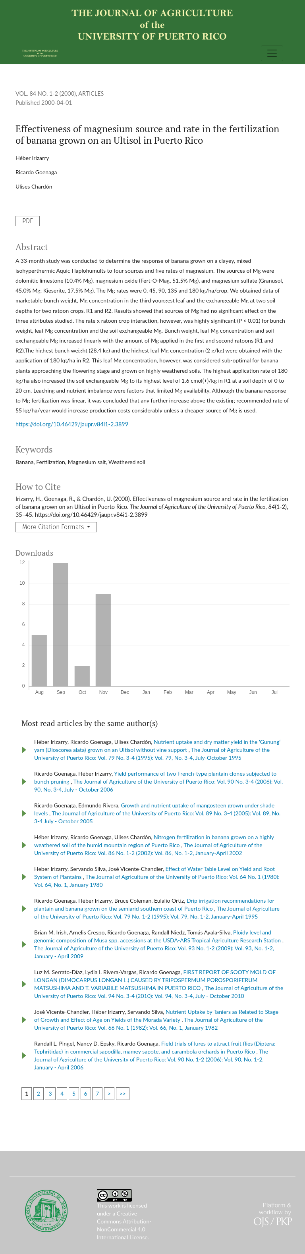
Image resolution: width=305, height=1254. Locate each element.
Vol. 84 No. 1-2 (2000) (45, 93)
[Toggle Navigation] (272, 53)
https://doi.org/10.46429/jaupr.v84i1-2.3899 (71, 424)
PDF (27, 221)
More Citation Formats (53, 527)
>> (123, 1093)
